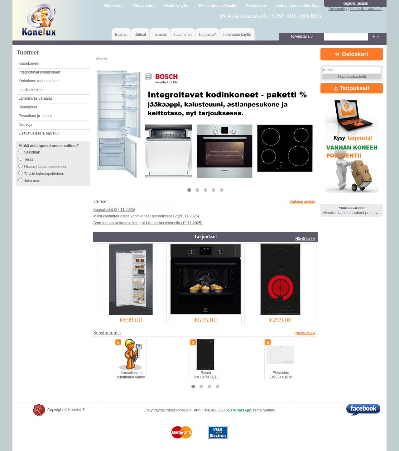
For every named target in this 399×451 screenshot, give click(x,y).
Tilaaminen (183, 34)
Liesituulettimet (30, 90)
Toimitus (160, 34)
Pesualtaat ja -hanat (35, 116)
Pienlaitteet (27, 107)
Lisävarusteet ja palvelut (38, 133)
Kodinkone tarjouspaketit (38, 81)
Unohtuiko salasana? (366, 9)
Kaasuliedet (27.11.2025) (114, 209)
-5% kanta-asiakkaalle (217, 5)
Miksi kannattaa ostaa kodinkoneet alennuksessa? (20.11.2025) (146, 216)
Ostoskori (351, 54)
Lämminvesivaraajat (35, 98)
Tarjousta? (207, 34)
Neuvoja (25, 124)
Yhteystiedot (143, 5)
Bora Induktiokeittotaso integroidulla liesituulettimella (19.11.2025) (147, 223)
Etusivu (121, 34)
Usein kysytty (176, 5)
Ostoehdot (113, 5)
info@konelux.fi (178, 410)
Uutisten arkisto (302, 201)
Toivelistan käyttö (237, 34)
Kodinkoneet (28, 63)
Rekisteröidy (338, 9)
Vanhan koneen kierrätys (297, 5)
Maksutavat (256, 5)
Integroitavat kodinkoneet (39, 72)
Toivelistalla (302, 36)
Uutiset (140, 34)
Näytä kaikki (305, 238)
